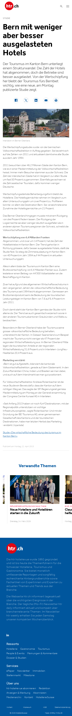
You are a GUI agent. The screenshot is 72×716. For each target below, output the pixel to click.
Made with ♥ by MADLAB (53, 713)
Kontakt (28, 697)
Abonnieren (39, 693)
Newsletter (23, 671)
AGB (45, 707)
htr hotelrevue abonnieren (21, 688)
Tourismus (44, 649)
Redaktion (44, 688)
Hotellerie (11, 649)
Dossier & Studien (16, 658)
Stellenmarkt (13, 675)
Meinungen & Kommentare (42, 653)
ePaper (10, 671)
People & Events (15, 653)
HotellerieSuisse (45, 697)
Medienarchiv (14, 697)
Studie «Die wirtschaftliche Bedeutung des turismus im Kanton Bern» (32, 434)
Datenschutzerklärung (62, 707)
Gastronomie (27, 649)
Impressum (27, 707)
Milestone (29, 675)
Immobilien (39, 671)
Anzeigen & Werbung (18, 693)
